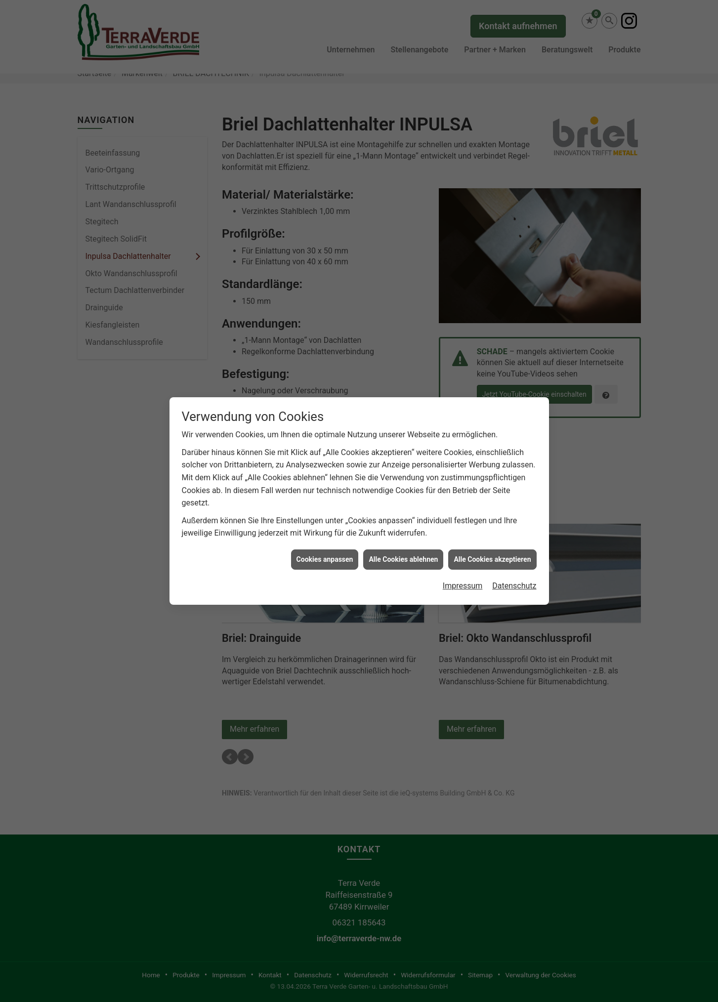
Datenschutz (514, 580)
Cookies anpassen (324, 554)
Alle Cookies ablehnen (403, 554)
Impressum (463, 580)
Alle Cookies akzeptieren (492, 554)
